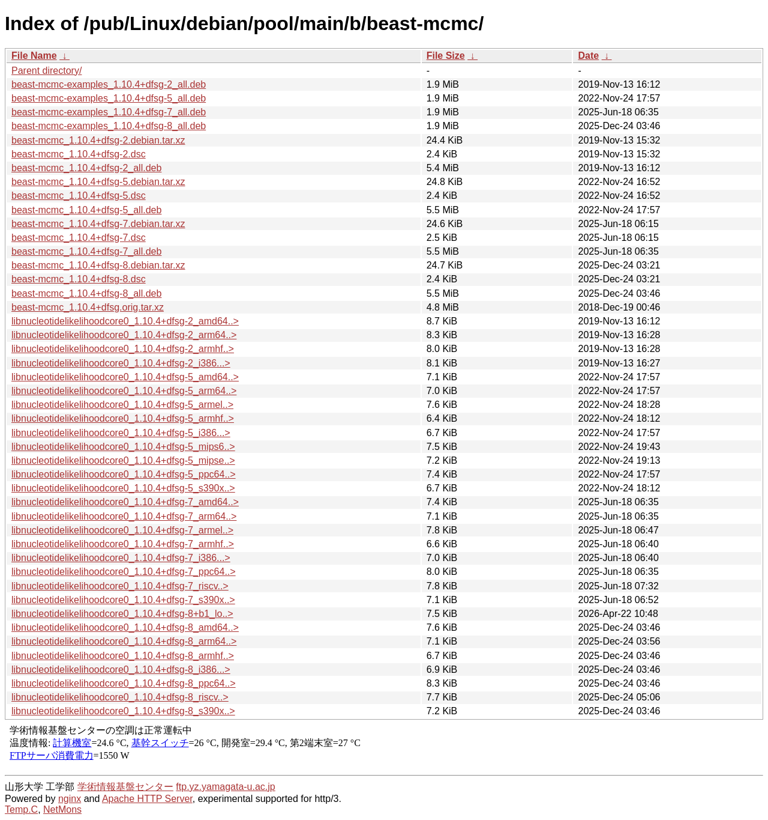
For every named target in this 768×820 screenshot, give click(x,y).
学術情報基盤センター (125, 787)
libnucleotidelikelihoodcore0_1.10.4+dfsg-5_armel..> (122, 404)
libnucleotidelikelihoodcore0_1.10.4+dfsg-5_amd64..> (125, 377)
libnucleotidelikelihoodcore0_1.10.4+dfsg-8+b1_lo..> (122, 614)
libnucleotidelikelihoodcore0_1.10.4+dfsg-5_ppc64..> (123, 474)
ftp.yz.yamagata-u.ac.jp (225, 787)
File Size (446, 55)
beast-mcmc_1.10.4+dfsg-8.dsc (78, 279)
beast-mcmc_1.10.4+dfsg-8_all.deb (86, 293)
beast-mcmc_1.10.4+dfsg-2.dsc (78, 154)
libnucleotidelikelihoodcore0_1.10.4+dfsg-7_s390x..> (123, 600)
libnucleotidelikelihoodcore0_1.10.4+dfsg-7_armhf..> (122, 544)
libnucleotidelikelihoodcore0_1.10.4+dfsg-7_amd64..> (125, 502)
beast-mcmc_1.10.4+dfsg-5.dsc (78, 195)
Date (588, 55)
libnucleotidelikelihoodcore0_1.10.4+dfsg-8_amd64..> (125, 627)
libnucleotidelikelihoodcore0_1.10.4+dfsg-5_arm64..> (123, 391)
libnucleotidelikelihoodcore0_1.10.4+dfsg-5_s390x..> (123, 488)
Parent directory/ (46, 70)
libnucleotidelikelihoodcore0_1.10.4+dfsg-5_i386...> (120, 433)
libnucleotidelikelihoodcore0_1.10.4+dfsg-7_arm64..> (123, 516)
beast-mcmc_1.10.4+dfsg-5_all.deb (86, 210)
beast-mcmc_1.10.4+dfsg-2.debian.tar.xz (98, 140)
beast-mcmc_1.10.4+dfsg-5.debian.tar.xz (98, 182)
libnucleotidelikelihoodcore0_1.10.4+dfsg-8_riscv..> (120, 697)
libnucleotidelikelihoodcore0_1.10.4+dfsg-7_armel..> (122, 530)
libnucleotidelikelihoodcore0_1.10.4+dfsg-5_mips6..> (123, 447)
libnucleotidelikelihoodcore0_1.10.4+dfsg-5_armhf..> (122, 418)
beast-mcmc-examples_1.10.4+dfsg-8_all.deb (108, 126)
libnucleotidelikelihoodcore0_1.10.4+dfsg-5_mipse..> (123, 460)
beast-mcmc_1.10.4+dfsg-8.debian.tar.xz (98, 265)
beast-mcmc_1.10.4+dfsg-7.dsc (78, 237)
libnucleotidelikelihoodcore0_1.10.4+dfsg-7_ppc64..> (123, 571)
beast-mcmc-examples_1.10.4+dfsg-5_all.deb (108, 98)
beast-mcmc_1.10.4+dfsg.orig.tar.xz (87, 307)
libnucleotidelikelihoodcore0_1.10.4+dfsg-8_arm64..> (123, 641)
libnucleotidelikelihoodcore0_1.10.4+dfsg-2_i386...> (120, 363)
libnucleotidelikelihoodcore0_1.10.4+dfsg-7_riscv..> (120, 586)
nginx (69, 799)
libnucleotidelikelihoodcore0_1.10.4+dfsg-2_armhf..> (122, 349)
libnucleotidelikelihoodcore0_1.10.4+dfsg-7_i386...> (120, 558)
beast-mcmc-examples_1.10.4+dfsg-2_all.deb (108, 84)
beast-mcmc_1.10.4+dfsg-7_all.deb (86, 251)
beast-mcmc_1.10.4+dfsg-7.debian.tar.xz (98, 224)
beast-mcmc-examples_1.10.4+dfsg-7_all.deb (108, 112)
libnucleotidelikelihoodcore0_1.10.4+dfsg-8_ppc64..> (123, 683)
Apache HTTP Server (147, 799)
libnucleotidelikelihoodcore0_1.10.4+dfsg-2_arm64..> (123, 335)
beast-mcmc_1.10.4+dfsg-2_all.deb (86, 168)
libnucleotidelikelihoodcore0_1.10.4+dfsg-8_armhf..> (122, 656)
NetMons (62, 809)
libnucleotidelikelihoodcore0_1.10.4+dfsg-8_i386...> (120, 669)
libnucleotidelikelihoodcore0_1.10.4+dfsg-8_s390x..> (123, 711)
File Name (34, 55)
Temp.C (21, 809)
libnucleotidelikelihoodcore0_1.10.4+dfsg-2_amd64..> (125, 321)
